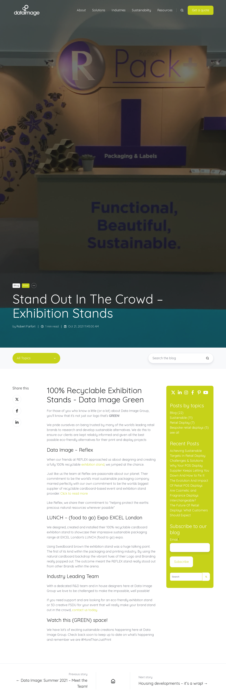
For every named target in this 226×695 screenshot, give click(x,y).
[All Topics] (34, 285)
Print (25, 285)
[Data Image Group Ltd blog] (113, 681)
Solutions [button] (98, 10)
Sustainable (181, 418)
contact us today (84, 610)
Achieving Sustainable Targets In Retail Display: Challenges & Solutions (188, 456)
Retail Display (182, 423)
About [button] (81, 10)
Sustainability (141, 10)
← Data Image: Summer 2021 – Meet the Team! (51, 683)
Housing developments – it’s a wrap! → (173, 683)
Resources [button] (165, 10)
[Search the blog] (207, 358)
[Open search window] (182, 10)
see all (174, 432)
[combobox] (186, 577)
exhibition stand (92, 464)
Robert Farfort (26, 326)
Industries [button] (119, 10)
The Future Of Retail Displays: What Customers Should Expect (189, 510)
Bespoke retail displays (189, 428)
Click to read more (74, 493)
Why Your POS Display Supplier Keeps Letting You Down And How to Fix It (189, 470)
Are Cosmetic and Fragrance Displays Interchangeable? (184, 495)
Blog (16, 285)
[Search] (206, 577)
